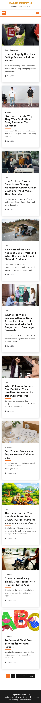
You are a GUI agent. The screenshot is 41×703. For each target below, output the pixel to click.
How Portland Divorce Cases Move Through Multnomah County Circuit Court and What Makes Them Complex (20, 187)
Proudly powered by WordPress (16, 697)
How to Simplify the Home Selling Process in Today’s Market (20, 57)
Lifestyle (8, 112)
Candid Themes (25, 700)
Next (31, 676)
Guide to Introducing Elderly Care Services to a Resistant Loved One (20, 581)
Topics (8, 177)
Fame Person (20, 3)
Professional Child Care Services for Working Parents (18, 643)
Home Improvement (13, 50)
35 (24, 676)
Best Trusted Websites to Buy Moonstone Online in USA (19, 454)
